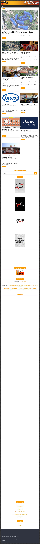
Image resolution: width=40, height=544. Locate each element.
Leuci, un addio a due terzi (9, 52)
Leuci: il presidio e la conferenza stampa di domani (10, 156)
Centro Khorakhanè (20, 509)
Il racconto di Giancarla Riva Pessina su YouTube (27, 288)
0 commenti (10, 105)
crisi (8, 106)
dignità (23, 106)
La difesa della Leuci (26, 130)
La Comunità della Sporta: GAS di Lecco (20, 514)
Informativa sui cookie (5, 531)
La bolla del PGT (23, 281)
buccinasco (15, 105)
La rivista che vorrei (20, 516)
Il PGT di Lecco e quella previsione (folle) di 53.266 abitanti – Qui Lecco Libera (15, 289)
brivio (15, 33)
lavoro (10, 106)
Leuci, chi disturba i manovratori (26, 52)
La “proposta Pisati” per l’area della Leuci (17, 32)
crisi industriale (6, 159)
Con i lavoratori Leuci (7, 104)
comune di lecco (19, 33)
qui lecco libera (29, 33)
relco (33, 33)
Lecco (22, 33)
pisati (26, 33)
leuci (24, 33)
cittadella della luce (5, 106)
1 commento (10, 33)
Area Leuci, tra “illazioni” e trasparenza (9, 78)
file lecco (9, 159)
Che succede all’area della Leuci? (27, 77)
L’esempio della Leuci (7, 129)
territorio (3, 108)
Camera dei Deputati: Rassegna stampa (20, 508)
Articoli (20, 523)
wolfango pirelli (11, 56)
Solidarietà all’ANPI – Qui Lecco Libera (10, 288)
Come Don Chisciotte (20, 512)
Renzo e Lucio (20, 517)
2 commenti (29, 54)
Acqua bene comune (20, 504)
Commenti (20, 525)
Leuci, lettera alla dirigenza (28, 104)
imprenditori (13, 159)
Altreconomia (20, 506)
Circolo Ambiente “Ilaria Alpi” (20, 511)
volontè (35, 33)
